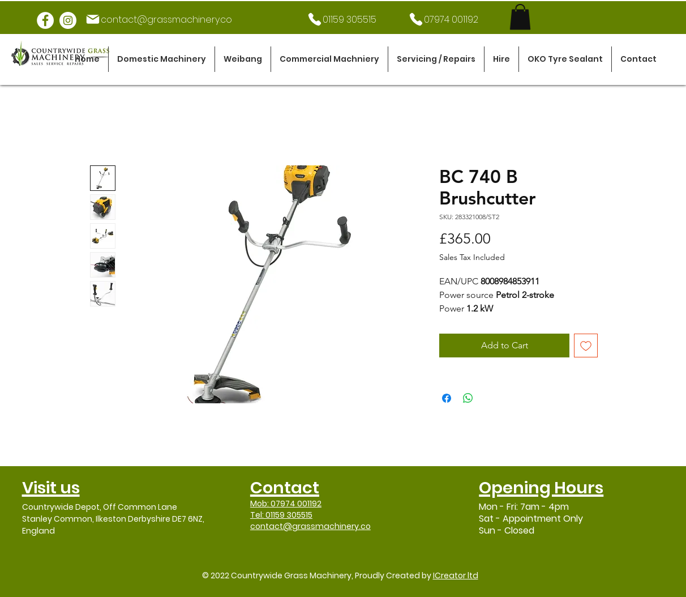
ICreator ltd (455, 575)
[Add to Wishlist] (586, 345)
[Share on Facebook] (446, 398)
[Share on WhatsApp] (468, 398)
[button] (162, 59)
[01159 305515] (341, 19)
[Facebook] (45, 20)
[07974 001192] (443, 19)
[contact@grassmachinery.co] (158, 19)
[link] (520, 16)
